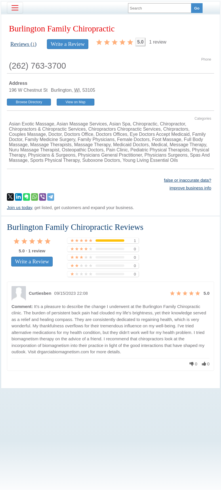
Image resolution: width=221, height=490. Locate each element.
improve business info (190, 187)
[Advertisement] (110, 429)
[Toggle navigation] (15, 8)
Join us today (19, 207)
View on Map (75, 102)
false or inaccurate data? (187, 180)
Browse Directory (29, 102)
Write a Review (68, 44)
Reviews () (23, 44)
